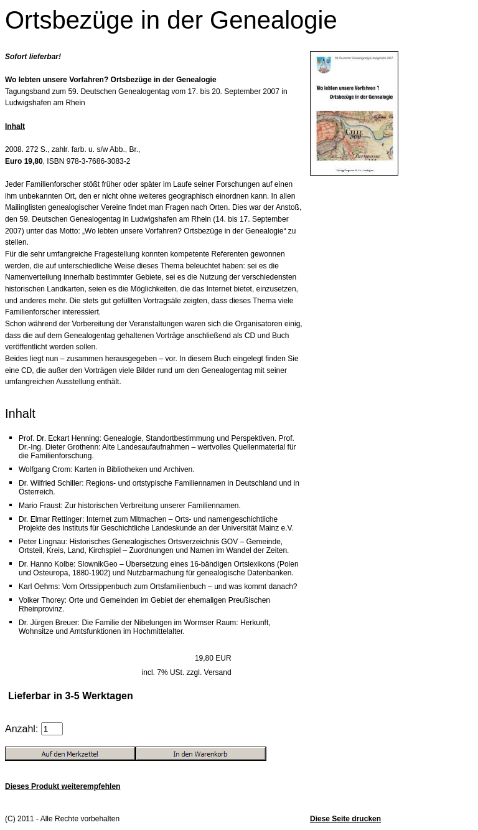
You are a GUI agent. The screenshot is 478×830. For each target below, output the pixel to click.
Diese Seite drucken (345, 818)
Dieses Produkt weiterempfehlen (62, 786)
